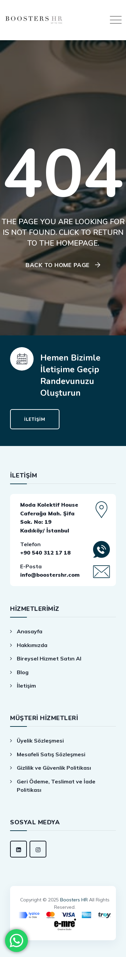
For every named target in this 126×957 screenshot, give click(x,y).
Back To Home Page (58, 264)
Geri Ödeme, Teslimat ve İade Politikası (56, 785)
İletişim (26, 685)
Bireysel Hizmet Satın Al (49, 658)
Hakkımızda (32, 645)
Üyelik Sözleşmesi (40, 740)
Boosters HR (74, 900)
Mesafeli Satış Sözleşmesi (51, 754)
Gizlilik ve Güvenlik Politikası (54, 767)
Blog (23, 672)
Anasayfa (29, 631)
